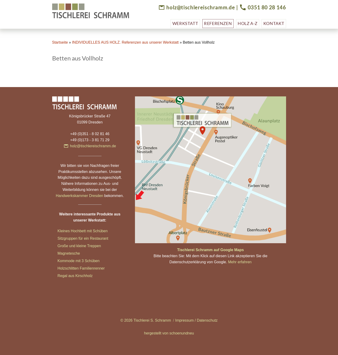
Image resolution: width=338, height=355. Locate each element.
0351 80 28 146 (267, 7)
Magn (62, 253)
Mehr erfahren (240, 262)
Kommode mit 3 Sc (73, 261)
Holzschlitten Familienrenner (81, 268)
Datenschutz (207, 320)
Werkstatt (185, 23)
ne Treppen (91, 246)
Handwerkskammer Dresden (79, 196)
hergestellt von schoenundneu (169, 333)
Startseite (60, 42)
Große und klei (70, 246)
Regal (63, 276)
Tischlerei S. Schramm (152, 320)
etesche (73, 253)
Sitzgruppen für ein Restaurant (83, 238)
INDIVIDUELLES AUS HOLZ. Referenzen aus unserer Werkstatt (125, 42)
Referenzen (218, 23)
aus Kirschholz (80, 276)
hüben (94, 261)
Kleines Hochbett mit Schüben (83, 231)
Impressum (184, 320)
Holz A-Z (248, 23)
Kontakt (273, 23)
